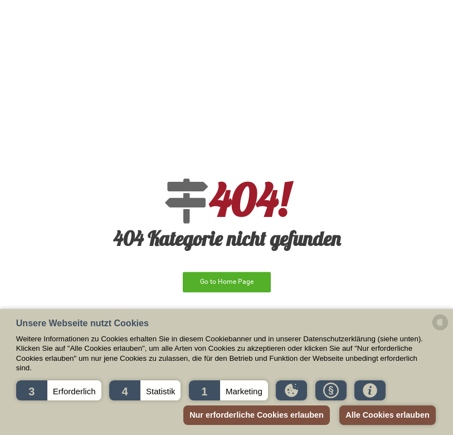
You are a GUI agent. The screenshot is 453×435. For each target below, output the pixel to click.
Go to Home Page (227, 282)
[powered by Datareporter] (440, 329)
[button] (58, 390)
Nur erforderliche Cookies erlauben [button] (256, 414)
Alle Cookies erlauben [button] (387, 414)
